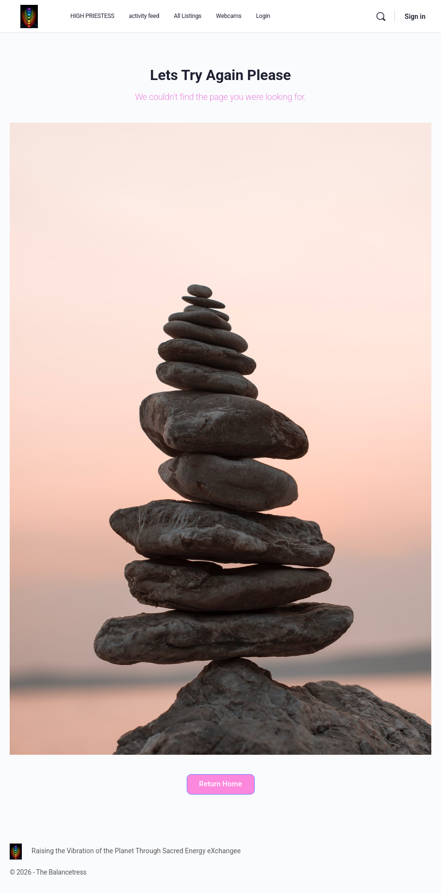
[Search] (381, 16)
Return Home (220, 783)
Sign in (415, 16)
